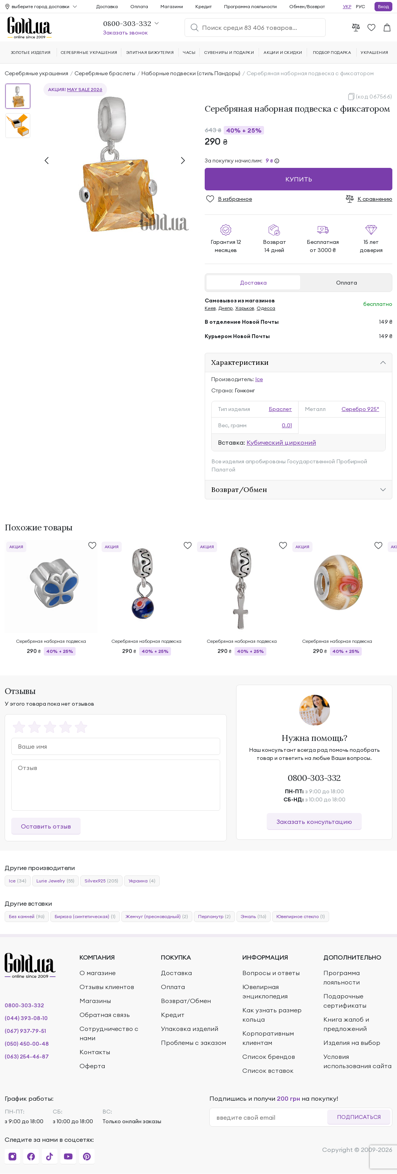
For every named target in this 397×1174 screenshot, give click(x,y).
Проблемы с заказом (193, 1042)
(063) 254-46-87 (27, 1056)
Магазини (172, 6)
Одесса (266, 308)
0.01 (287, 425)
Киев (210, 308)
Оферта (92, 1066)
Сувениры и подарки (229, 52)
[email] (271, 1117)
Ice (259, 379)
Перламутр (214, 916)
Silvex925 (101, 880)
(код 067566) (374, 96)
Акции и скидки (283, 52)
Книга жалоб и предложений (346, 1023)
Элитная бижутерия (150, 52)
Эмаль (253, 916)
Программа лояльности (250, 6)
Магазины (95, 1001)
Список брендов (268, 1056)
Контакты (94, 1052)
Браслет (280, 409)
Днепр (225, 308)
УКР (347, 6)
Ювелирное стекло (300, 916)
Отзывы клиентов (106, 987)
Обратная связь (104, 1015)
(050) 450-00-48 (27, 1043)
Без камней (27, 916)
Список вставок (267, 1070)
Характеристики (240, 362)
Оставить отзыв (46, 826)
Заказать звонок (125, 32)
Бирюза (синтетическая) (85, 916)
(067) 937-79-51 (25, 1030)
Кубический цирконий (281, 442)
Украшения (374, 52)
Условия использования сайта (357, 1061)
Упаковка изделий (189, 1028)
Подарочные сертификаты (344, 1000)
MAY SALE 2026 (84, 89)
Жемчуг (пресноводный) (157, 916)
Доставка (253, 282)
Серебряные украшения (36, 73)
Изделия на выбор (351, 1042)
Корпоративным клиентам (268, 1037)
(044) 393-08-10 (26, 1018)
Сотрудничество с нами (108, 1033)
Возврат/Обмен (239, 489)
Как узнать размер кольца (272, 1014)
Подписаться (359, 1117)
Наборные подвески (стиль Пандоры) (191, 73)
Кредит (203, 6)
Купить (298, 179)
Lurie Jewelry (55, 880)
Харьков (244, 308)
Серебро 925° (360, 409)
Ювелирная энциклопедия (265, 991)
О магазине (97, 973)
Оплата (346, 282)
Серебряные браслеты (104, 73)
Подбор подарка (332, 52)
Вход (383, 6)
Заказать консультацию (314, 821)
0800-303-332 (314, 777)
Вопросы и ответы (271, 973)
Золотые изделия (31, 52)
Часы (189, 52)
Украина (141, 880)
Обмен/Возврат (307, 6)
